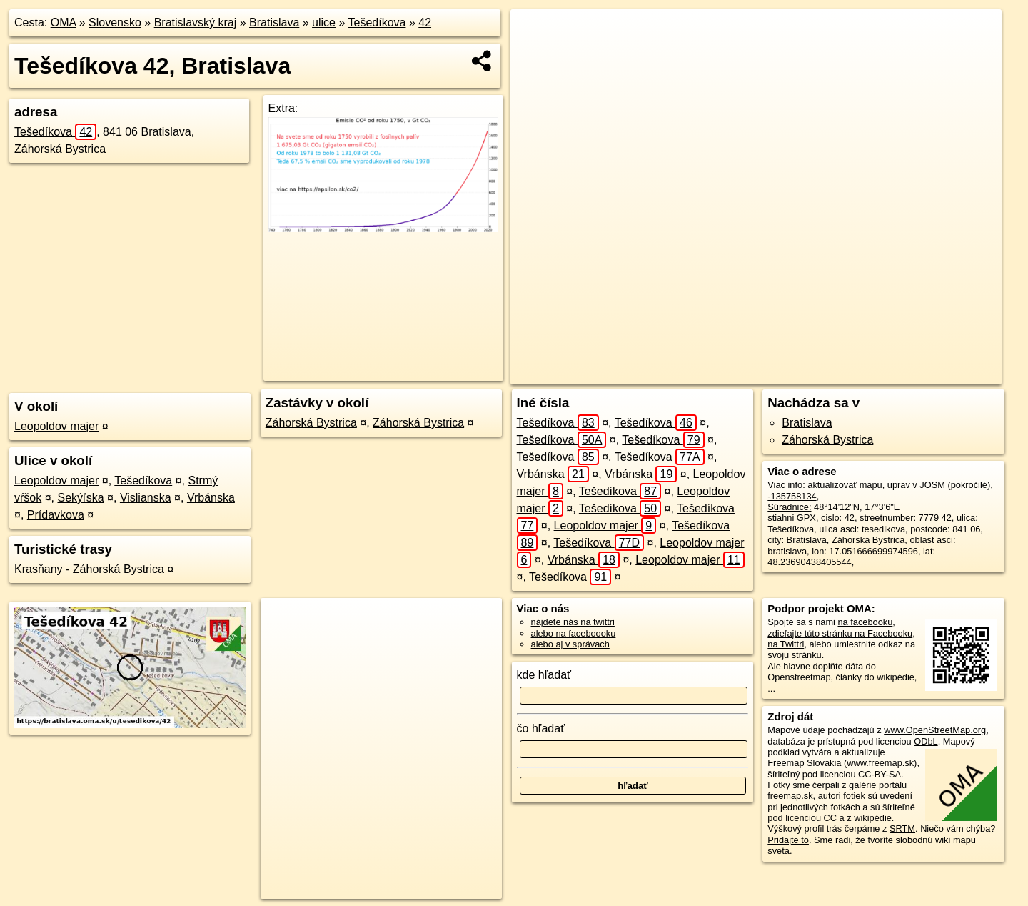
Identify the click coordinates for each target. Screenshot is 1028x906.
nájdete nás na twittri (573, 622)
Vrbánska (211, 498)
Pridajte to (788, 840)
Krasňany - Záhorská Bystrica (89, 569)
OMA (63, 22)
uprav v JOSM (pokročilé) (938, 484)
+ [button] (535, 33)
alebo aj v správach (570, 644)
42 (424, 22)
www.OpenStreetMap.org (935, 730)
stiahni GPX (791, 517)
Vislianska (145, 498)
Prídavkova (55, 515)
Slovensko (115, 22)
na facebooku (864, 622)
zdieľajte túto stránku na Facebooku (839, 633)
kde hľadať (544, 675)
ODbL (925, 741)
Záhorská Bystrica (311, 423)
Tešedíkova (377, 22)
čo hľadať (541, 728)
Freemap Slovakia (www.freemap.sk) (842, 762)
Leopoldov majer (56, 426)
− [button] (535, 55)
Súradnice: (789, 507)
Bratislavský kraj (195, 22)
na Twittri (785, 644)
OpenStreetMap (725, 373)
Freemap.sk (799, 373)
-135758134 (791, 496)
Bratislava (274, 22)
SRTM (902, 828)
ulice (324, 22)
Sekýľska (80, 498)
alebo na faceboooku (573, 633)
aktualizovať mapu (844, 484)
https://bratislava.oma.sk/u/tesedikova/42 (922, 373)
